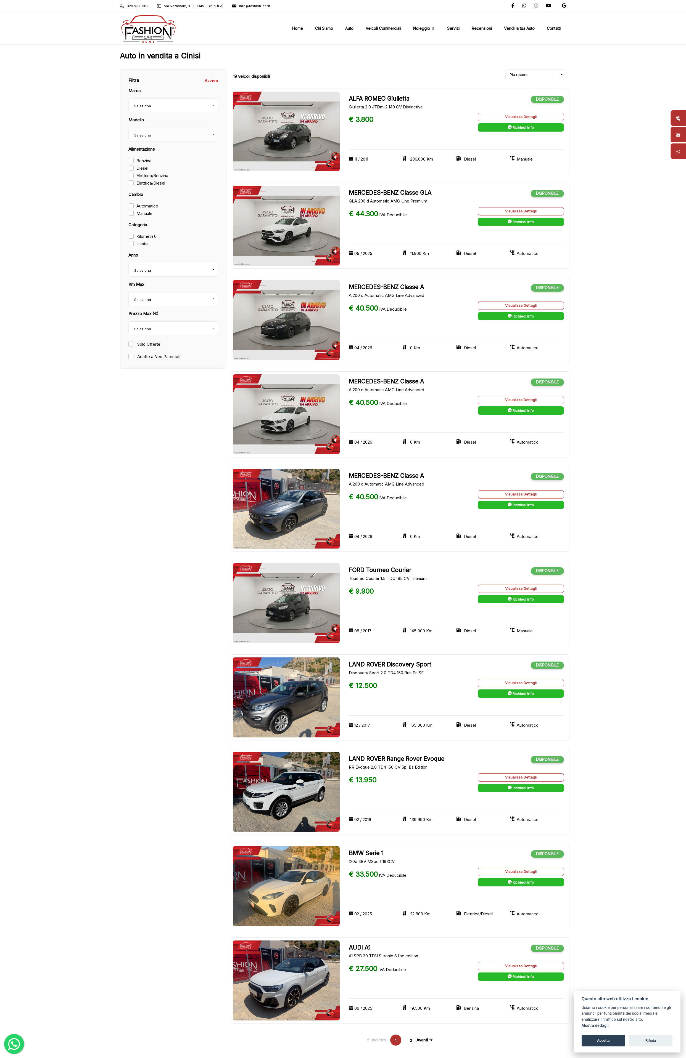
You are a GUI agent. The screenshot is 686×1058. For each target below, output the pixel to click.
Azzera (211, 80)
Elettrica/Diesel (150, 183)
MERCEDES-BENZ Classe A (386, 287)
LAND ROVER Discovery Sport (390, 664)
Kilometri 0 (146, 236)
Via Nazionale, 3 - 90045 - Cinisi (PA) (190, 6)
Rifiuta (650, 1040)
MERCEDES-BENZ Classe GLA (390, 192)
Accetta (603, 1040)
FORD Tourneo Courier (380, 570)
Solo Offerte (148, 344)
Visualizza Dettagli (521, 116)
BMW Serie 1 (366, 853)
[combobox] (173, 105)
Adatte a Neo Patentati (158, 356)
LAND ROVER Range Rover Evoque (396, 758)
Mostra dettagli (595, 1025)
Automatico (147, 206)
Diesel (142, 168)
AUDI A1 (360, 947)
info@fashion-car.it (251, 6)
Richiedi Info (521, 127)
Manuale (144, 213)
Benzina (143, 160)
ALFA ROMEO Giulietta (379, 98)
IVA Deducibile (393, 214)
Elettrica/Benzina (152, 175)
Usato (142, 243)
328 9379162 (134, 6)
